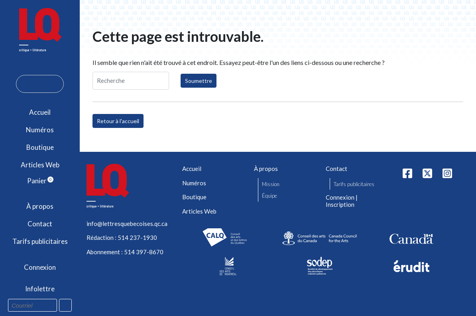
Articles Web (40, 165)
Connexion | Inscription (342, 201)
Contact (40, 224)
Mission (270, 184)
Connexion (40, 267)
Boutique (40, 147)
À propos (39, 206)
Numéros (40, 130)
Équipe (269, 195)
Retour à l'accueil (118, 121)
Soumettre (198, 80)
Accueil (40, 112)
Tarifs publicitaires (40, 241)
